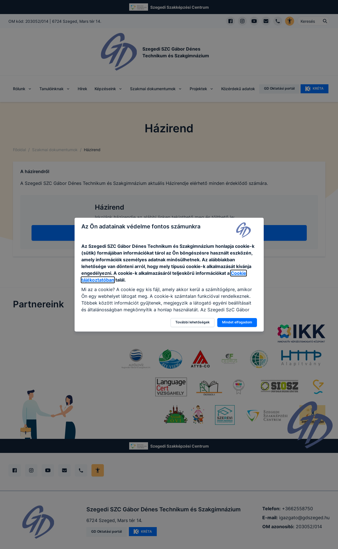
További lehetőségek (192, 322)
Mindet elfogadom (237, 322)
